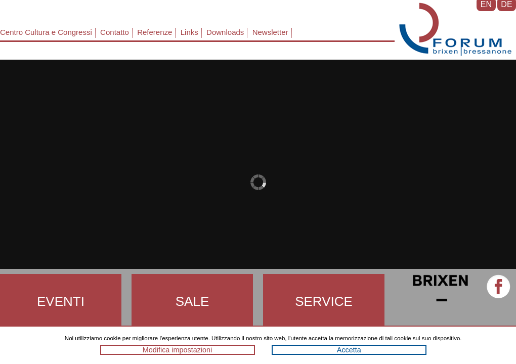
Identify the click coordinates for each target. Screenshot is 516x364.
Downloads (225, 32)
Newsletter (270, 32)
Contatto (114, 32)
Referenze (154, 32)
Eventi (60, 301)
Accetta (349, 350)
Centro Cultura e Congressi (46, 32)
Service (324, 301)
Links (189, 32)
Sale (192, 301)
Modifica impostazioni (177, 350)
